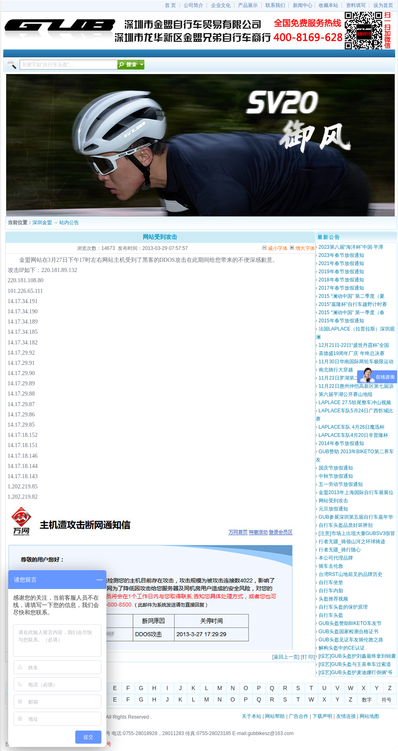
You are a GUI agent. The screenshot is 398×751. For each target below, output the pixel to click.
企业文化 (221, 5)
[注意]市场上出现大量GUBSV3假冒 (357, 533)
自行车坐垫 (331, 582)
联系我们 (275, 5)
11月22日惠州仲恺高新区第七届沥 (356, 386)
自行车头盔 (331, 615)
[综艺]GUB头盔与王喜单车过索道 (355, 664)
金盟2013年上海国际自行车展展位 (356, 492)
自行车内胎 (331, 591)
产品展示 (248, 5)
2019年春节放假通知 (341, 271)
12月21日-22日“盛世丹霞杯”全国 (354, 345)
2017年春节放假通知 (341, 288)
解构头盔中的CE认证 (342, 648)
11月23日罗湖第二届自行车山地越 (356, 378)
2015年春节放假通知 (341, 321)
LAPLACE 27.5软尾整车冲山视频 (355, 402)
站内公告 (69, 222)
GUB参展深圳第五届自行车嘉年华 (356, 517)
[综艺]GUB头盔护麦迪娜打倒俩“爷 (356, 672)
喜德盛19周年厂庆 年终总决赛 (352, 353)
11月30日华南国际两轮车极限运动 (356, 361)
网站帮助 (275, 716)
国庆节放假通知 (336, 468)
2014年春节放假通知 (341, 443)
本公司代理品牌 (336, 558)
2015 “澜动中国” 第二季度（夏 (352, 296)
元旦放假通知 (333, 509)
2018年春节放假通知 (341, 280)
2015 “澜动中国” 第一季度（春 (352, 312)
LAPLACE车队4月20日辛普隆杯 (353, 435)
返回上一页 (286, 657)
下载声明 (322, 716)
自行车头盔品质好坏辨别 (346, 525)
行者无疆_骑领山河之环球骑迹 (352, 541)
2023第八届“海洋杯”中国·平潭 (351, 247)
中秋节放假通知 (336, 476)
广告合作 (298, 716)
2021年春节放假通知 (341, 263)
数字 (367, 700)
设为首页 (383, 5)
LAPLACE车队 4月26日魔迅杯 (352, 427)
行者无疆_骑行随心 (340, 550)
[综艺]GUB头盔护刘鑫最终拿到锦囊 (357, 656)
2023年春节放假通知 (341, 255)
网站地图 (369, 716)
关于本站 (251, 716)
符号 (386, 700)
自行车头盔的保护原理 (343, 607)
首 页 (170, 5)
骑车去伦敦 (331, 566)
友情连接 (346, 716)
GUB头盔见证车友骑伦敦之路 (351, 640)
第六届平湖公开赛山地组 (346, 394)
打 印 (307, 657)
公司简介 (193, 5)
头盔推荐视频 (333, 599)
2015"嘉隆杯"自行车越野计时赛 (353, 304)
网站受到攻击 (333, 501)
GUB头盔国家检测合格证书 (348, 631)
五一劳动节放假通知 (341, 484)
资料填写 (356, 5)
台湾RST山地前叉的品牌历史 (350, 574)
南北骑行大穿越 (336, 370)
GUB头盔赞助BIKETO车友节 (350, 623)
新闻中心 (303, 5)
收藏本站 (328, 5)
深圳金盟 (42, 222)
